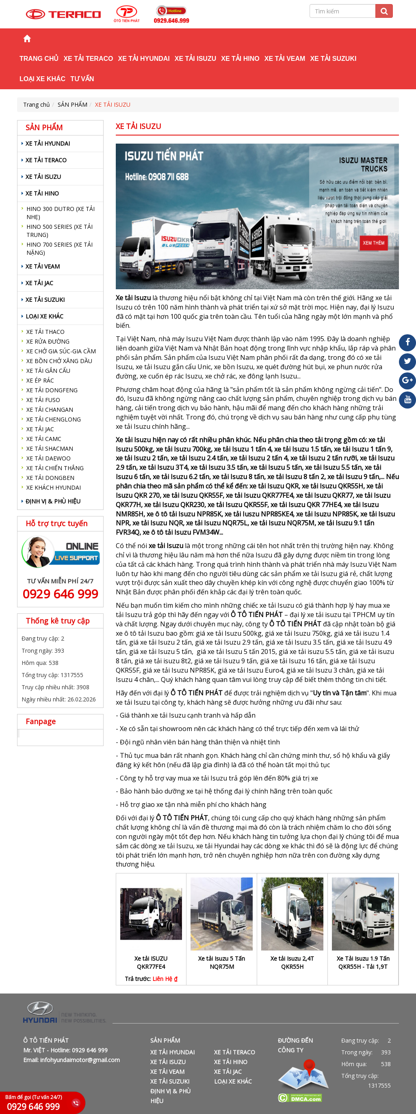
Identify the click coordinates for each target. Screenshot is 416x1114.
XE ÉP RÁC (40, 380)
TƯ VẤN (82, 78)
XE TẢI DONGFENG (52, 390)
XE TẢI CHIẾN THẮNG (55, 468)
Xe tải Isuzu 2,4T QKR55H (292, 962)
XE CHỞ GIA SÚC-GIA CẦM (61, 351)
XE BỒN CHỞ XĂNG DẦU (59, 361)
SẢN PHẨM (72, 104)
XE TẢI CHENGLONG (53, 419)
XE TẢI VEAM (285, 58)
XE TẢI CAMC (43, 439)
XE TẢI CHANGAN (49, 409)
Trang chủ (39, 58)
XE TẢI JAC (39, 283)
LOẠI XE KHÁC (42, 78)
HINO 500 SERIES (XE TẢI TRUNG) (59, 231)
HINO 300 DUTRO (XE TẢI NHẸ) (60, 213)
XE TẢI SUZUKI (333, 58)
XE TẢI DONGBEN (50, 478)
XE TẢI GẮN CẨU (48, 370)
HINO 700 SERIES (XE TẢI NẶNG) (59, 248)
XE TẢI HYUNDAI (143, 58)
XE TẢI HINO (240, 58)
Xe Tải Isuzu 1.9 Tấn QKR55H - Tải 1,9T (363, 962)
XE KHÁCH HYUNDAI (53, 487)
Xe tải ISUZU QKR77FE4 (150, 962)
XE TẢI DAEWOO (48, 458)
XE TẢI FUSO (43, 400)
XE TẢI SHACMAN (49, 448)
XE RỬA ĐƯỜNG (47, 341)
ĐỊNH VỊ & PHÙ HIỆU (53, 501)
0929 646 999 (60, 593)
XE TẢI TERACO (88, 58)
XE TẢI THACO (45, 331)
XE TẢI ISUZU (195, 58)
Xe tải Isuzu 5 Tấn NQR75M (221, 962)
